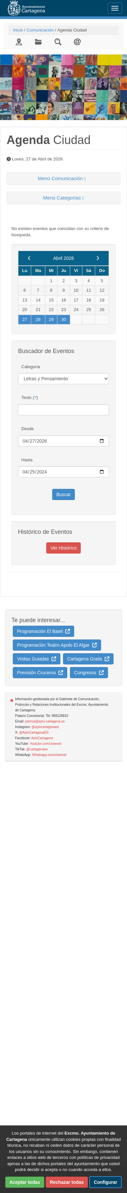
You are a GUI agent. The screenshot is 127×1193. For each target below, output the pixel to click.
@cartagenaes (37, 749)
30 (63, 319)
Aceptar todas (25, 1182)
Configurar (105, 1182)
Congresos (88, 672)
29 (51, 319)
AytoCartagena (42, 738)
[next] (97, 258)
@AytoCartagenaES (34, 732)
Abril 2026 (63, 258)
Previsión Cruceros (40, 672)
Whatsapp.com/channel (49, 755)
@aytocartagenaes (45, 727)
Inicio (18, 30)
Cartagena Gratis (88, 658)
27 (24, 319)
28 (38, 319)
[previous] (29, 258)
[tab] (63, 179)
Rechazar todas (67, 1182)
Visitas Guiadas (36, 658)
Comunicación (40, 30)
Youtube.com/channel (45, 743)
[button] (63, 178)
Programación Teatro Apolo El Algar (57, 645)
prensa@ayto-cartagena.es (45, 721)
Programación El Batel (43, 631)
